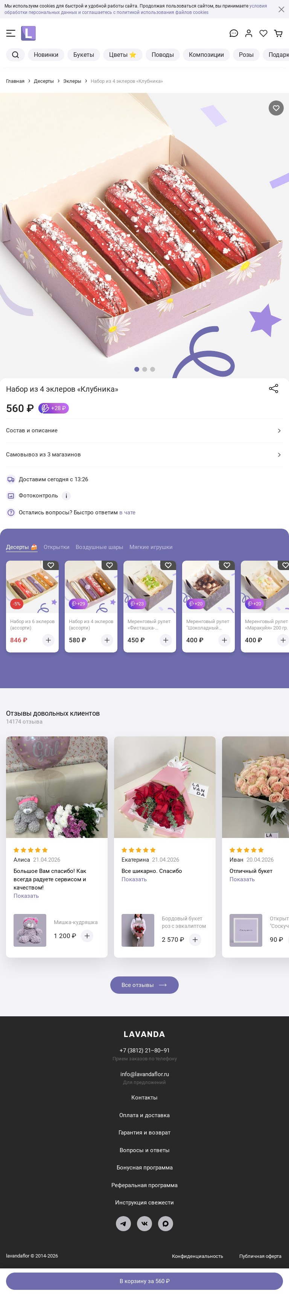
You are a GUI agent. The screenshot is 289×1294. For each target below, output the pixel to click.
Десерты (44, 81)
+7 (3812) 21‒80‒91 (145, 1050)
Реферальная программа (144, 1184)
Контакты (144, 1097)
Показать (26, 896)
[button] (136, 369)
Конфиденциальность (198, 1256)
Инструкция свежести (144, 1202)
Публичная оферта (260, 1256)
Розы (246, 54)
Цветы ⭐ (123, 54)
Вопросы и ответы (145, 1150)
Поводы (163, 54)
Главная (15, 81)
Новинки (46, 54)
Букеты (83, 54)
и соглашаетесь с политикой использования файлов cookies (143, 12)
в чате (127, 512)
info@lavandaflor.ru (144, 1074)
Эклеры (72, 81)
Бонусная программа (145, 1167)
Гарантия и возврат (144, 1132)
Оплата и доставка (144, 1115)
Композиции (206, 54)
